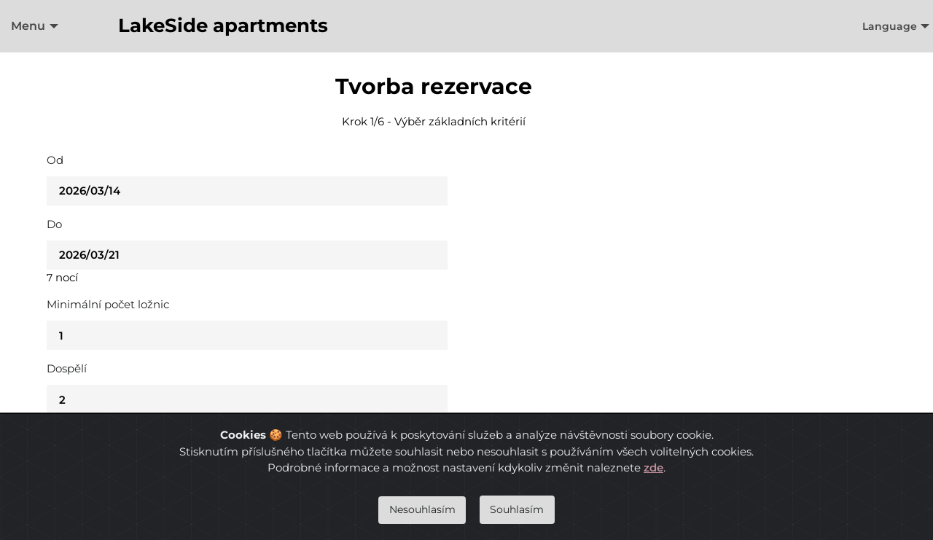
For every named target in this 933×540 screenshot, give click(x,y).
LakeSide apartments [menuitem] (223, 25)
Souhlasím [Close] (517, 509)
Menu (28, 26)
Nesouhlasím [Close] (422, 509)
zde (653, 467)
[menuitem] (31, 26)
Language (889, 26)
